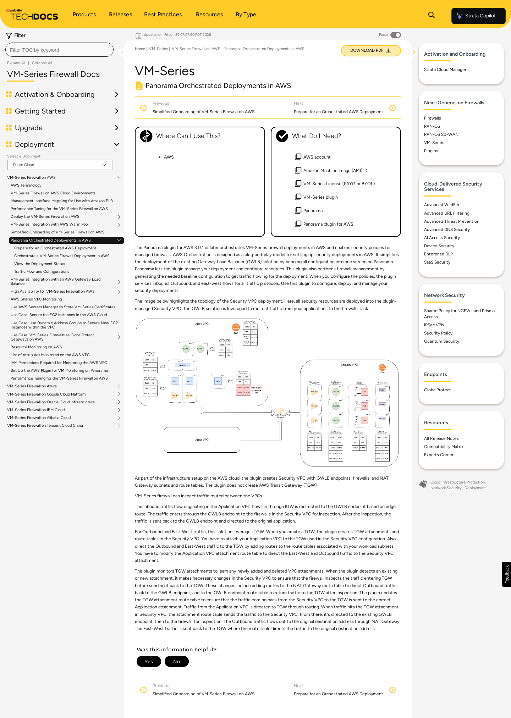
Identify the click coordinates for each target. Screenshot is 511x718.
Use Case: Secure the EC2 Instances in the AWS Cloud (59, 315)
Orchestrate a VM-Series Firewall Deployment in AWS (62, 256)
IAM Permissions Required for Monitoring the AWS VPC (59, 362)
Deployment (34, 144)
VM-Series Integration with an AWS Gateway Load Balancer (55, 281)
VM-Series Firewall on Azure (32, 386)
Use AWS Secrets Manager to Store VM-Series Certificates (63, 307)
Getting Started (40, 111)
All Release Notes (441, 438)
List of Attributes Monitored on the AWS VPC (50, 355)
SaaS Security (437, 262)
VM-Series (158, 48)
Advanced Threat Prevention (451, 221)
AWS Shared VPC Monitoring (36, 299)
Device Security (439, 245)
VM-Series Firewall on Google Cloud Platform (46, 394)
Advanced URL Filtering (446, 213)
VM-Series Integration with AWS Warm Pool (49, 224)
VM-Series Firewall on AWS (31, 178)
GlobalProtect (437, 389)
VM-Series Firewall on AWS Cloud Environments (53, 193)
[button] (506, 574)
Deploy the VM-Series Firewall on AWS (45, 217)
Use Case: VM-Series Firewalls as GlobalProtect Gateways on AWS (52, 337)
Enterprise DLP (438, 254)
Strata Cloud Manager (445, 69)
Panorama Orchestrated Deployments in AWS (51, 240)
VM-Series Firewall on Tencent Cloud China (45, 426)
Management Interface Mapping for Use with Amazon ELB (62, 201)
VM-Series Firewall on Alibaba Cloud (39, 418)
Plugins (431, 150)
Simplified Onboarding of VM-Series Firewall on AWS (57, 232)
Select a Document (23, 156)
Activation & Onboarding (55, 94)
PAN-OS (432, 126)
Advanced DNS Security (447, 229)
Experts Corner (439, 454)
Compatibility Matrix (443, 446)
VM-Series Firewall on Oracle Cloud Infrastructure (51, 402)
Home (140, 48)
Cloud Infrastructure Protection (457, 482)
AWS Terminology (26, 185)
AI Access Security (442, 237)
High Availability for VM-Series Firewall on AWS (53, 291)
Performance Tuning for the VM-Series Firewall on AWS (59, 208)
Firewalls (432, 118)
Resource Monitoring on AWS (36, 347)
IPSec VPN (434, 324)
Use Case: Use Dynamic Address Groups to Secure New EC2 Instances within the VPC (64, 325)
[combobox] (59, 50)
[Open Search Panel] (431, 16)
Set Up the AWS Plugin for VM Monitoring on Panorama (59, 370)
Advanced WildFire (442, 204)
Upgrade (29, 128)
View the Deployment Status (39, 263)
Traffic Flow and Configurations (41, 271)
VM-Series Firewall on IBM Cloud (36, 410)
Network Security (446, 488)
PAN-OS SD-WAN (441, 134)
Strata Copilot (475, 16)
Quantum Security (441, 341)
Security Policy (438, 333)
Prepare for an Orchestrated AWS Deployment (55, 248)
